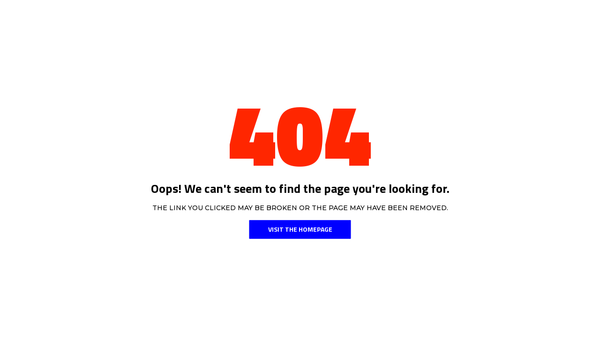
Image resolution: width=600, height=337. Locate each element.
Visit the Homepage (300, 229)
